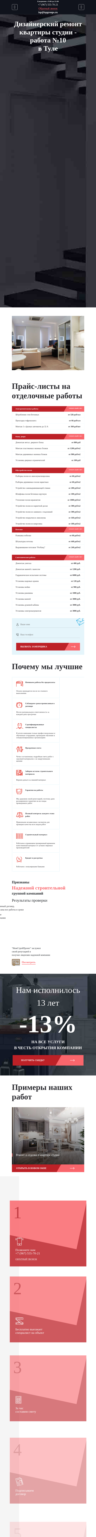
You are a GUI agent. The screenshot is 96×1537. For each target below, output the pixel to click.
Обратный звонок (47, 8)
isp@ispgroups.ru (48, 12)
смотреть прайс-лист (75, 408)
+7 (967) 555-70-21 (48, 4)
